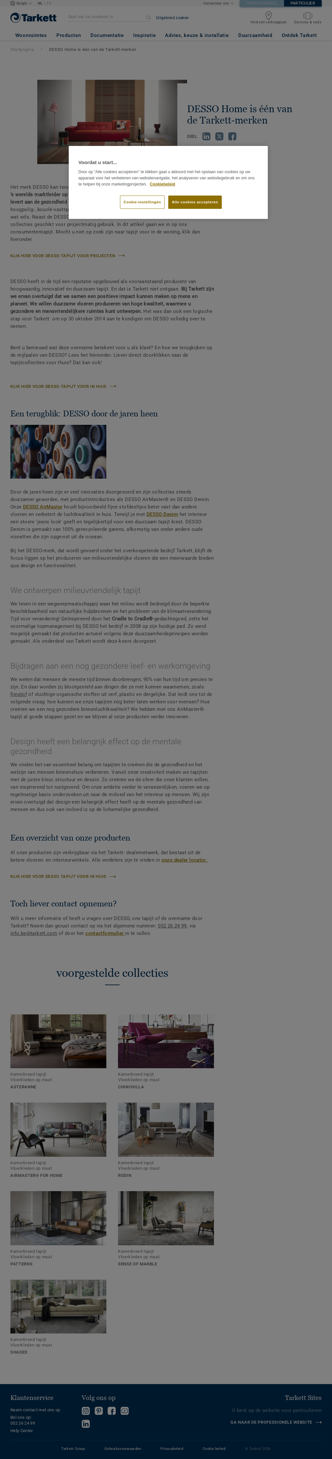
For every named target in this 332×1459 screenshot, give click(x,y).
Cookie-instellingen (142, 202)
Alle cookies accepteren (195, 202)
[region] (168, 182)
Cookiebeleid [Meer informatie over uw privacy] (162, 184)
